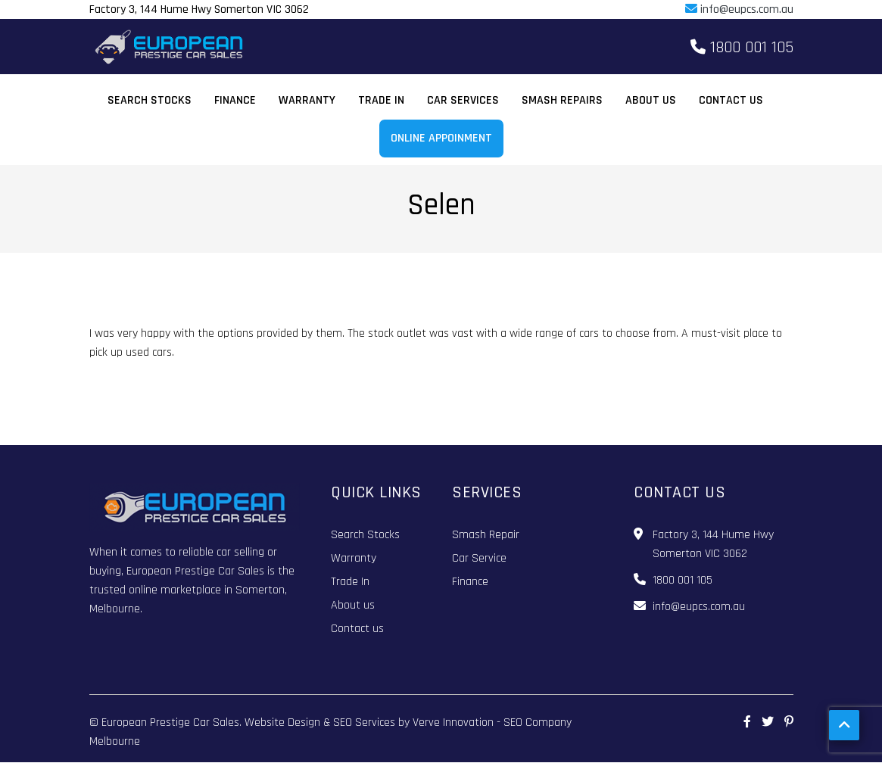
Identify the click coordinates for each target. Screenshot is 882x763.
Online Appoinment (441, 138)
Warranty (307, 100)
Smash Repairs (562, 100)
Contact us (731, 100)
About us (650, 100)
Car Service (479, 558)
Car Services (463, 100)
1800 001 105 (741, 47)
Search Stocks (150, 100)
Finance (235, 100)
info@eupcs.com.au (739, 9)
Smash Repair (485, 535)
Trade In (381, 100)
